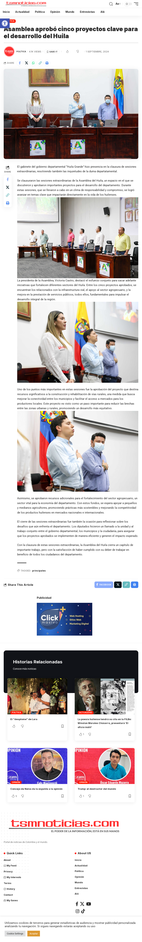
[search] (111, 4)
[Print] (47, 63)
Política (9, 21)
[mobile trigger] (135, 3)
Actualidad (85, 716)
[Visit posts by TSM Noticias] (9, 51)
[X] (82, 912)
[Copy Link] (40, 63)
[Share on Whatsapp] (33, 63)
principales (40, 573)
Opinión (16, 786)
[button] (5, 23)
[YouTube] (88, 912)
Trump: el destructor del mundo (100, 793)
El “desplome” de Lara (26, 723)
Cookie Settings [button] (15, 933)
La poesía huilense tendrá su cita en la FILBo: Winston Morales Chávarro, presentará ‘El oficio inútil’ (104, 727)
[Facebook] (77, 912)
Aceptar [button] (34, 933)
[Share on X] (26, 63)
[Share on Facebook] (19, 63)
